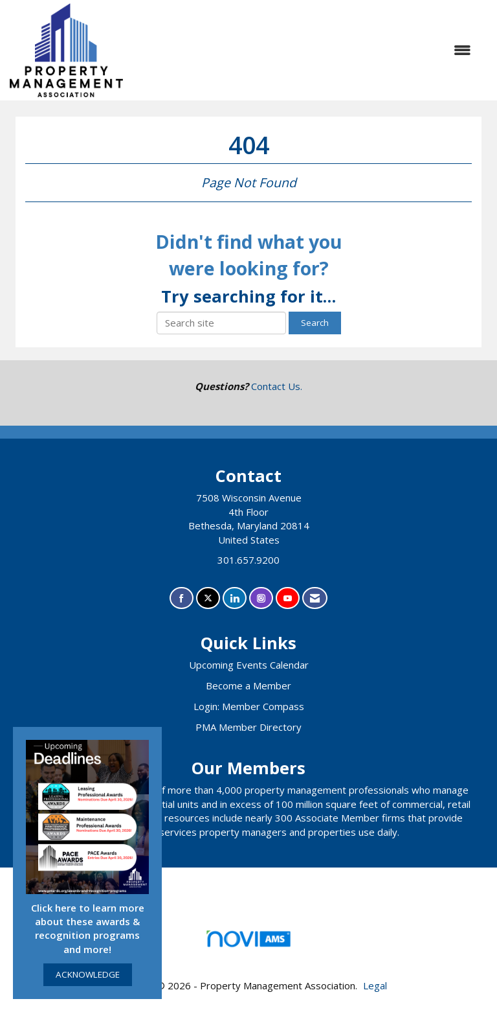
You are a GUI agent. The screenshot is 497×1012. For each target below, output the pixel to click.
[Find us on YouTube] (288, 598)
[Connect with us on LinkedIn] (235, 598)
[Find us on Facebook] (181, 598)
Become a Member (248, 685)
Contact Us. (276, 386)
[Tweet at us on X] (208, 598)
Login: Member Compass (248, 706)
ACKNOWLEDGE (88, 974)
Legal (375, 985)
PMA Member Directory (248, 726)
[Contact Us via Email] (314, 598)
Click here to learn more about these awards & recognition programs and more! (87, 928)
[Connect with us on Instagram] (261, 598)
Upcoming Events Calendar (249, 664)
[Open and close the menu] (303, 50)
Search (315, 322)
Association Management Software (248, 943)
